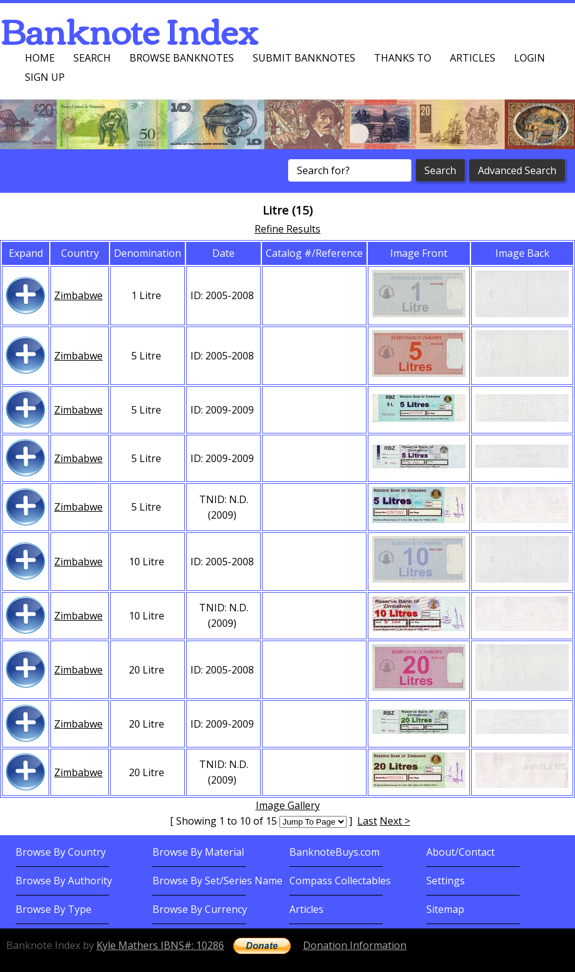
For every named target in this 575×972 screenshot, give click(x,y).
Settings (445, 880)
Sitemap (445, 909)
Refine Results (287, 229)
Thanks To (402, 58)
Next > (395, 821)
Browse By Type (53, 909)
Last (367, 821)
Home (40, 58)
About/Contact (460, 852)
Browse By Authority (64, 880)
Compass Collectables (340, 880)
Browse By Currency (199, 909)
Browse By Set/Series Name (217, 880)
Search (92, 58)
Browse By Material (198, 852)
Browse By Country (61, 852)
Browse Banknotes (181, 58)
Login (529, 58)
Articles (472, 58)
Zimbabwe (78, 295)
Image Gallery (288, 805)
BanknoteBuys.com (334, 852)
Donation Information (354, 945)
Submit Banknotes (304, 58)
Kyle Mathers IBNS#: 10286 (160, 945)
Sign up (45, 77)
